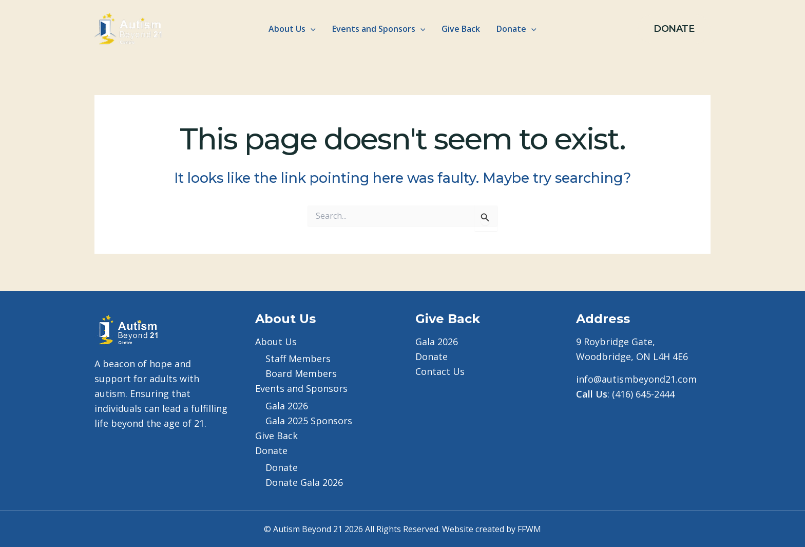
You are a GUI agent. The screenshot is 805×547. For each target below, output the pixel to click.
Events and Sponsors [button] (379, 28)
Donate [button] (516, 28)
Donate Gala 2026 (304, 482)
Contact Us (440, 371)
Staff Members (298, 358)
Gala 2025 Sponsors (308, 420)
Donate (281, 467)
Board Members (301, 373)
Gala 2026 (286, 406)
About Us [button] (292, 28)
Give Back (461, 28)
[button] (310, 28)
